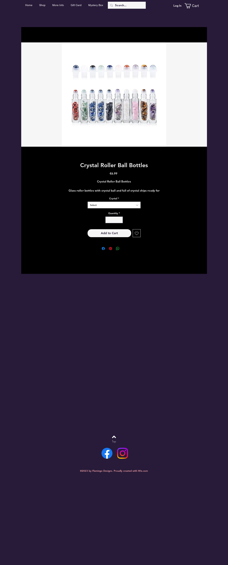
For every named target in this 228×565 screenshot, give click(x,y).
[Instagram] (122, 453)
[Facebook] (107, 453)
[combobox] (114, 205)
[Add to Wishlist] (137, 233)
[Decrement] (108, 220)
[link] (195, 5)
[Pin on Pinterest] (110, 248)
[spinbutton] (114, 220)
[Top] (114, 441)
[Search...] (126, 5)
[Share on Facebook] (103, 248)
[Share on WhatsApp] (117, 248)
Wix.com (143, 470)
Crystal (114, 198)
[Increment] (120, 220)
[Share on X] (125, 248)
